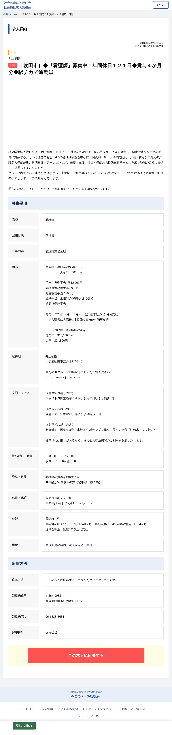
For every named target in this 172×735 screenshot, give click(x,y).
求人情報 (47, 709)
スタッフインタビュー (99, 709)
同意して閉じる (24, 725)
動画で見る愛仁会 (133, 709)
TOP (31, 709)
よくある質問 (69, 709)
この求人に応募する (86, 655)
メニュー (161, 5)
